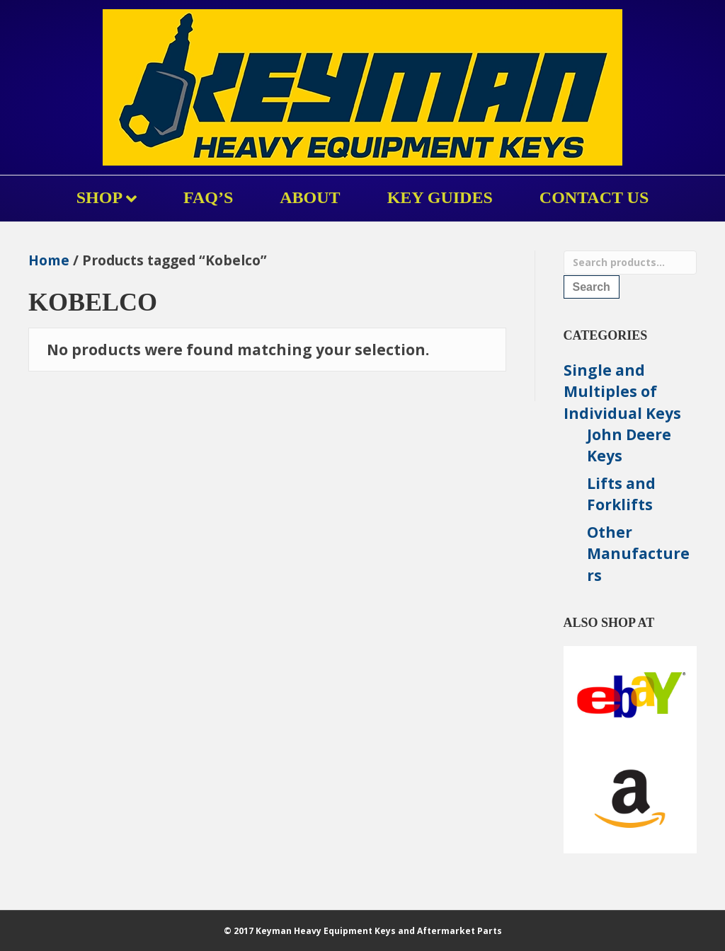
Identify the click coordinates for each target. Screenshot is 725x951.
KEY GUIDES (440, 197)
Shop (99, 197)
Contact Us (594, 197)
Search (591, 287)
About (310, 197)
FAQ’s (208, 197)
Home (48, 260)
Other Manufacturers (638, 553)
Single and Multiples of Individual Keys (622, 391)
